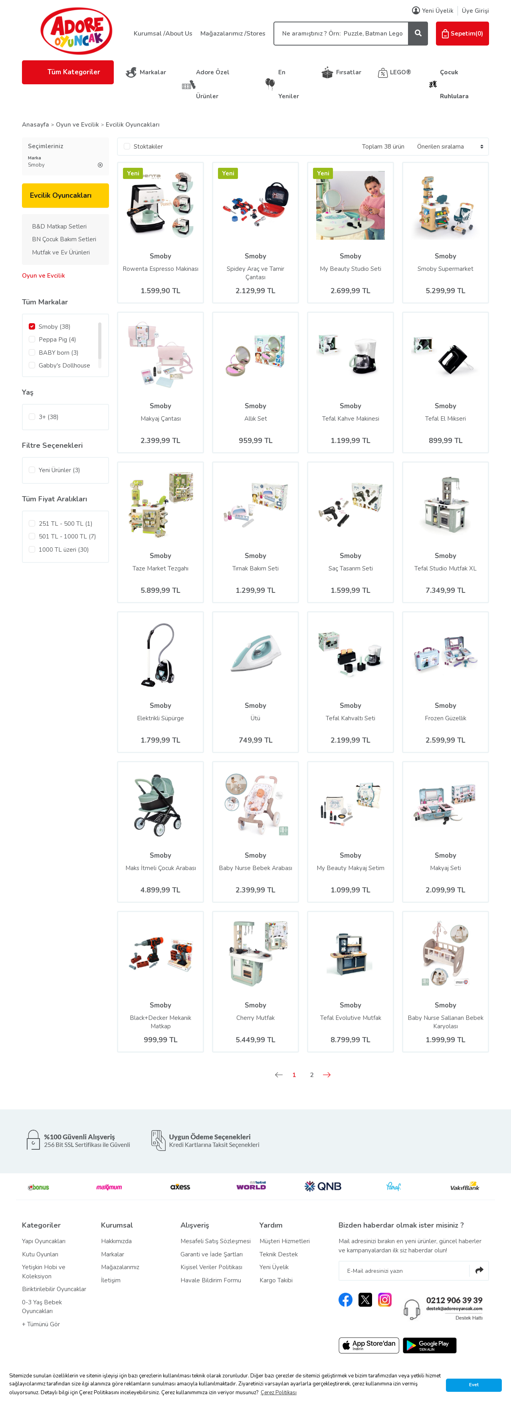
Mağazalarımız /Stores (232, 33)
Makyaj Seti (445, 868)
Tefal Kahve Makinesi (350, 419)
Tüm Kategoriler (68, 72)
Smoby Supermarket (445, 269)
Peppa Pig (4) (57, 340)
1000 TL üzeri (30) (64, 550)
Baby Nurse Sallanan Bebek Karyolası (445, 1022)
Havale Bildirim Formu (210, 1280)
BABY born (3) (59, 353)
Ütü (255, 718)
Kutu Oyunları (40, 1254)
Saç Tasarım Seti (351, 568)
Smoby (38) (55, 327)
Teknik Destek (278, 1254)
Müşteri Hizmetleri (284, 1241)
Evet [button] (474, 1384)
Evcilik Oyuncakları (133, 125)
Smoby (160, 256)
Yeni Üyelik (274, 1267)
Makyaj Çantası (161, 419)
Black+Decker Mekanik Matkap (160, 1022)
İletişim (111, 1280)
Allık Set (255, 419)
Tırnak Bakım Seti (255, 568)
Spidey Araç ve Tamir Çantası (255, 273)
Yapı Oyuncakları (43, 1241)
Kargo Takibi (276, 1280)
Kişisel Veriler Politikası (211, 1267)
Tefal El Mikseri (445, 419)
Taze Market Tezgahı (160, 568)
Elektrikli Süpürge (160, 718)
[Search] (350, 34)
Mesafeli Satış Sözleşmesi (215, 1241)
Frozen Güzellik (445, 718)
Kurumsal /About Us (163, 33)
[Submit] (479, 1271)
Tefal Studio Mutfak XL (445, 568)
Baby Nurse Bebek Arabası (255, 868)
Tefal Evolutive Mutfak (350, 1018)
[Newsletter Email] (414, 1271)
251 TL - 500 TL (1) (66, 524)
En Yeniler (288, 84)
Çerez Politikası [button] (279, 1392)
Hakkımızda (116, 1241)
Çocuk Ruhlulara (454, 84)
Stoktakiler (148, 147)
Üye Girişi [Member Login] (475, 11)
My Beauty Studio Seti (350, 269)
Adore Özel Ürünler (213, 84)
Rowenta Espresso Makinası (160, 269)
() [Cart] (462, 33)
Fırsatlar (348, 72)
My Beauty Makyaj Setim (350, 868)
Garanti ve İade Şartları (211, 1254)
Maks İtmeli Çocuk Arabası (160, 868)
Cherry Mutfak (255, 1018)
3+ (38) (49, 417)
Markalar (153, 72)
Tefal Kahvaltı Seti (350, 718)
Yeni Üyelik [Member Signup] (433, 11)
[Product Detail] (133, 175)
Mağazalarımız (120, 1267)
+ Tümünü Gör (41, 1324)
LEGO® (400, 72)
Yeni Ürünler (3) (59, 470)
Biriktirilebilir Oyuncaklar (54, 1289)
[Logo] (75, 30)
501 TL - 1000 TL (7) (67, 537)
